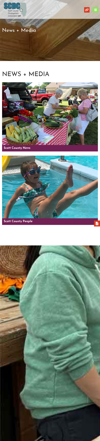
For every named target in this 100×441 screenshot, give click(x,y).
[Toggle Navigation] (95, 10)
